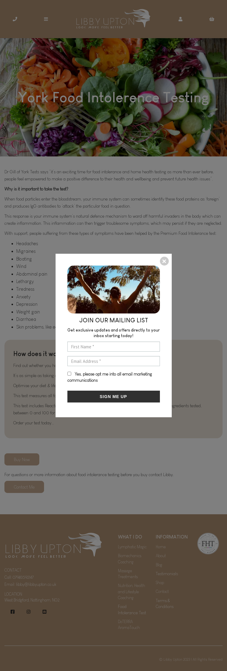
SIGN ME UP (113, 396)
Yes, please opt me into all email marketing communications (109, 376)
